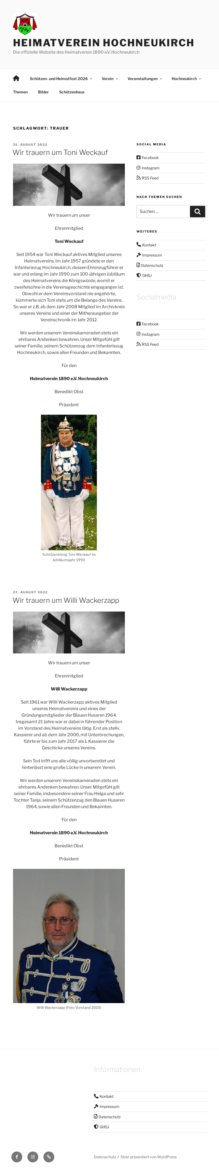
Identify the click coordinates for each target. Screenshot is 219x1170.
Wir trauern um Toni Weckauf (60, 152)
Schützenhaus (71, 92)
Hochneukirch (187, 78)
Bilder (43, 92)
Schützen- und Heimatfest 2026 (61, 78)
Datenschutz (105, 1156)
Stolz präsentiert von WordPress (148, 1156)
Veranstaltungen (145, 78)
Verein (110, 78)
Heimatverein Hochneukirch (104, 43)
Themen (20, 92)
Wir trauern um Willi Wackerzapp (65, 600)
